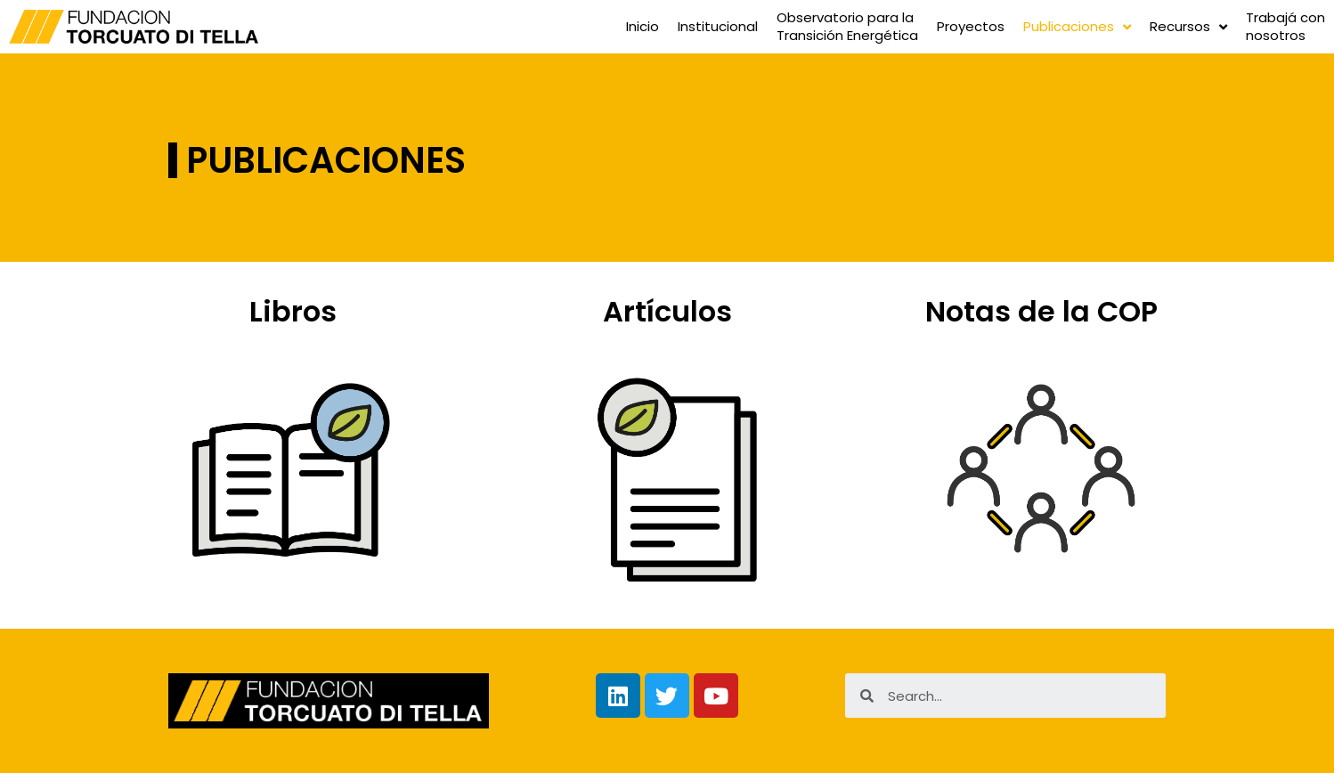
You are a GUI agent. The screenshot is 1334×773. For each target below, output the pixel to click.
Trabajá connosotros (1285, 27)
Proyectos (971, 26)
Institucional (718, 26)
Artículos (667, 311)
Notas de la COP (1041, 311)
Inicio (642, 26)
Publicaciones (1077, 27)
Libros (293, 311)
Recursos (1188, 27)
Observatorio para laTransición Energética (847, 27)
